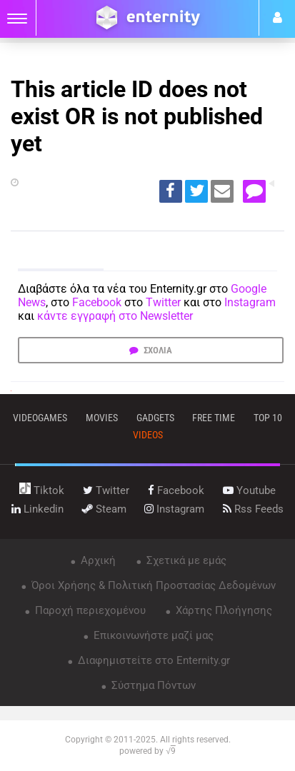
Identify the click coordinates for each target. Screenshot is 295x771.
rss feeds (253, 509)
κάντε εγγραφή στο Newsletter (115, 316)
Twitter (163, 302)
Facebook (96, 302)
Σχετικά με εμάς (185, 560)
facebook (176, 490)
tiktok (41, 490)
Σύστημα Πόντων (152, 685)
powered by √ (147, 751)
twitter (106, 490)
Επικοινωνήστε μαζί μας (152, 635)
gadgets (155, 417)
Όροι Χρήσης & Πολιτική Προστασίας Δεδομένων (152, 585)
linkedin (37, 509)
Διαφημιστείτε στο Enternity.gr (152, 660)
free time (213, 417)
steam (104, 509)
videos (148, 434)
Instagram (250, 302)
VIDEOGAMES (40, 417)
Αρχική (97, 560)
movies (102, 417)
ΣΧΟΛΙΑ (156, 350)
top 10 (268, 417)
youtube (249, 490)
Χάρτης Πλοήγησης (222, 610)
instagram (174, 509)
